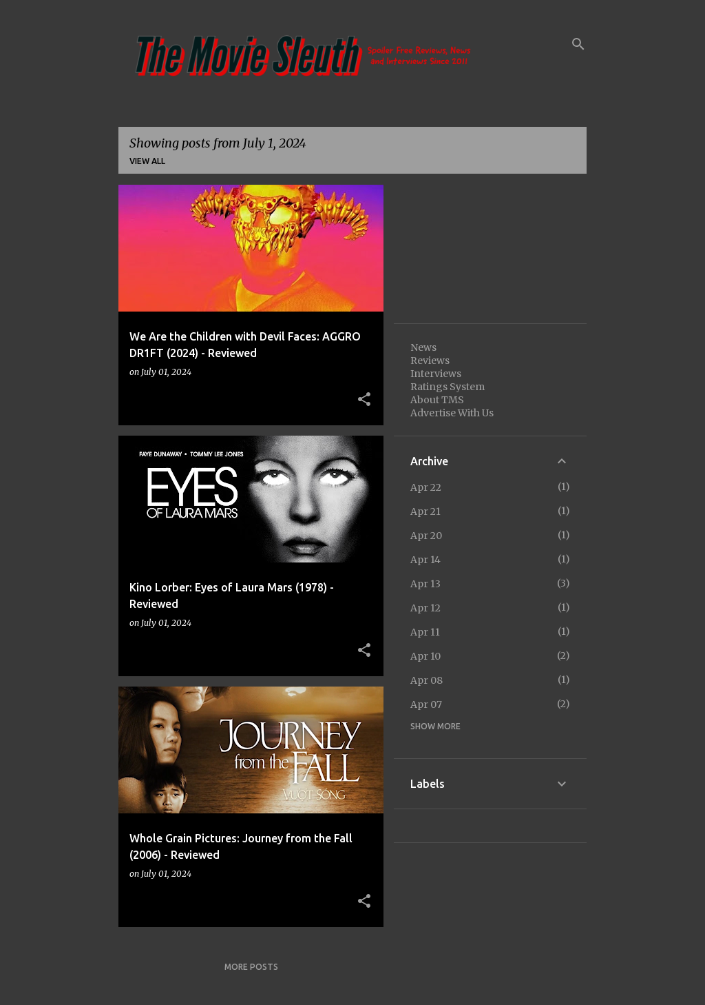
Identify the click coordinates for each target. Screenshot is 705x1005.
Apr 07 (426, 704)
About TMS (437, 400)
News (423, 347)
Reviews (430, 360)
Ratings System (447, 386)
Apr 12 (425, 608)
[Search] (578, 44)
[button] (364, 400)
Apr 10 (425, 656)
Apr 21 (425, 511)
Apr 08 (426, 680)
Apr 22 (425, 487)
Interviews (435, 373)
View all (147, 160)
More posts (251, 966)
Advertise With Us (452, 413)
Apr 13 (425, 584)
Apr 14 (425, 560)
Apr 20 (426, 535)
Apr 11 (425, 632)
